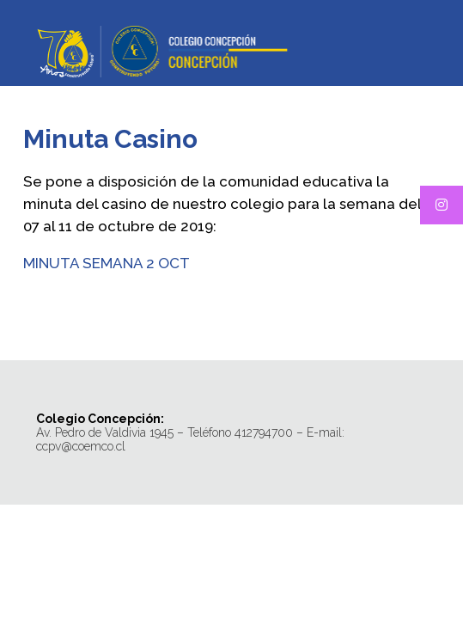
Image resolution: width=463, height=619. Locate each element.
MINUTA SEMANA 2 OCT (106, 263)
